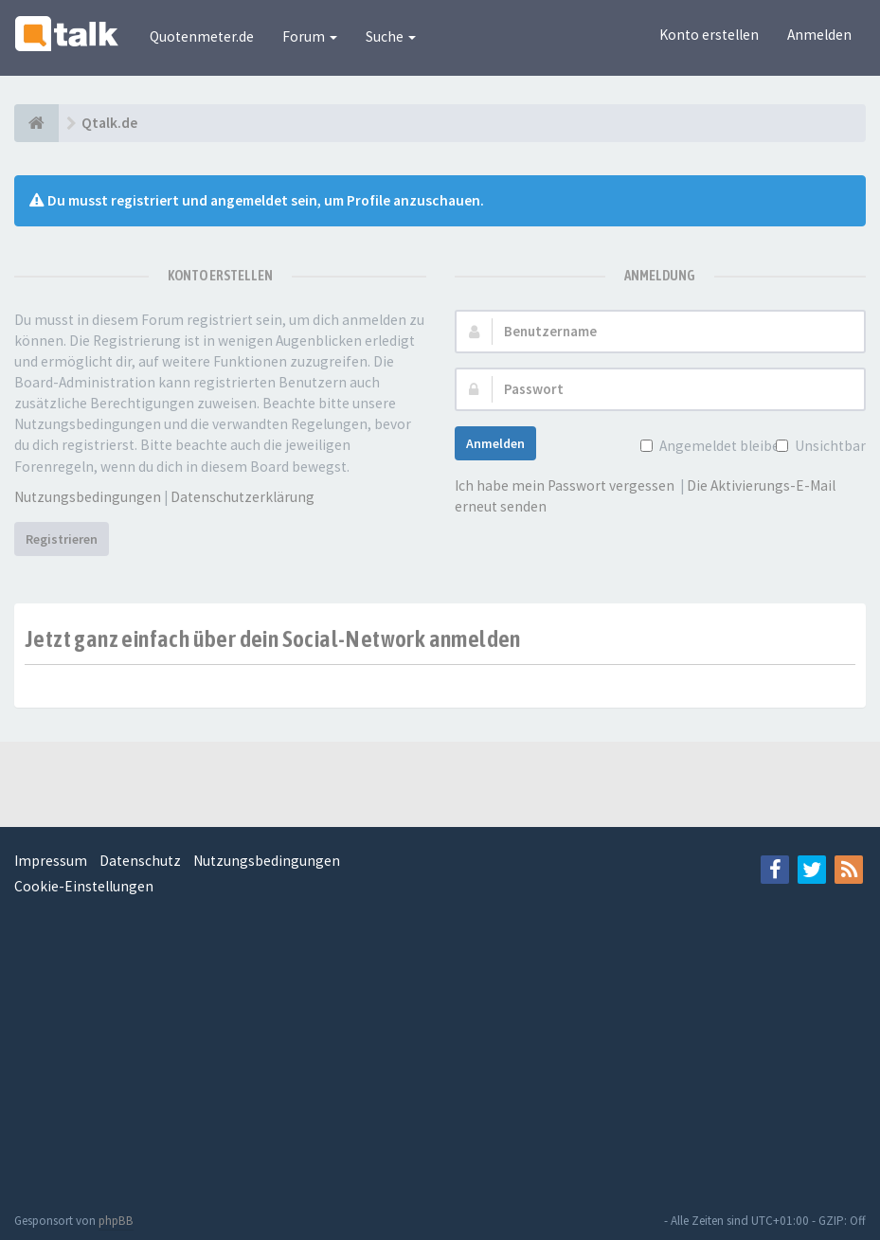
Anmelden (819, 35)
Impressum (50, 861)
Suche (391, 36)
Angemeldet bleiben (722, 446)
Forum (309, 36)
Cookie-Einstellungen (83, 886)
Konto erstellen (709, 35)
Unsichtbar (828, 446)
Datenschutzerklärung (242, 497)
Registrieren (62, 539)
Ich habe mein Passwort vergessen (564, 485)
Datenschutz (140, 861)
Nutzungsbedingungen (87, 497)
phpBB (116, 1221)
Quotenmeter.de (202, 36)
